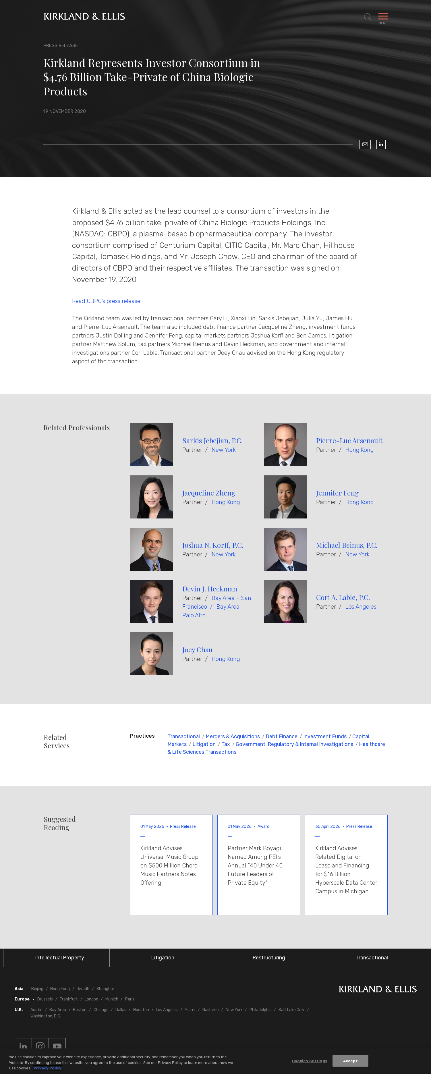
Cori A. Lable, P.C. (343, 597)
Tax (225, 744)
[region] (215, 1061)
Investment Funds (325, 736)
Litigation (204, 744)
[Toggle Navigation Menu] (383, 17)
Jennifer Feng (337, 492)
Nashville (210, 1009)
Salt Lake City (291, 1009)
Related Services (56, 741)
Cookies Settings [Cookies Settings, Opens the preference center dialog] (309, 1060)
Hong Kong (359, 449)
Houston (141, 1009)
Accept (350, 1060)
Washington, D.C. (45, 1016)
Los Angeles (360, 606)
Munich (111, 999)
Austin (36, 1009)
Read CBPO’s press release (106, 301)
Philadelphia (261, 1009)
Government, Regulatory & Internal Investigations (294, 744)
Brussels (45, 999)
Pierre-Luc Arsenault (349, 440)
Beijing (37, 988)
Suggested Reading (60, 823)
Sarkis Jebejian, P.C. (212, 440)
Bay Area (57, 1009)
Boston (79, 1009)
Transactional (183, 736)
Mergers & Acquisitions (233, 736)
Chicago (101, 1009)
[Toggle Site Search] (368, 17)
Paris (129, 999)
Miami (190, 1009)
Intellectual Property (59, 958)
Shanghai (105, 988)
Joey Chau (197, 649)
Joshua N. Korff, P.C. (212, 544)
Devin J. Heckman (209, 588)
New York (224, 449)
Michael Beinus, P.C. (346, 544)
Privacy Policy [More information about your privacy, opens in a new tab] (47, 1068)
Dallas (120, 1009)
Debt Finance (281, 736)
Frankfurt (69, 999)
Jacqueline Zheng (208, 492)
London (91, 999)
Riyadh (83, 988)
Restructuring (268, 958)
